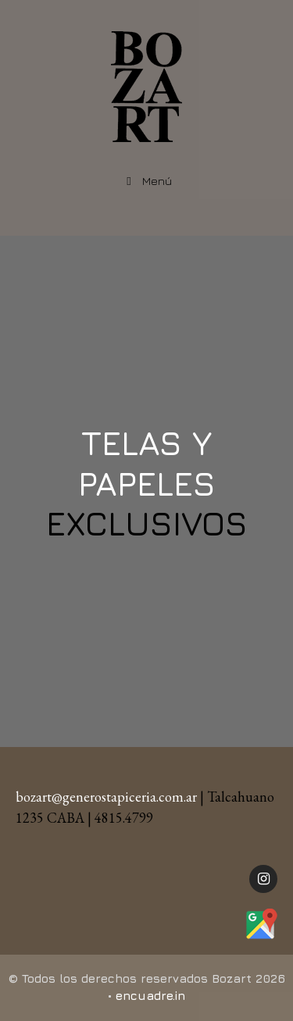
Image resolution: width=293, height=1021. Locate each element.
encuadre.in (150, 995)
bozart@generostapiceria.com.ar (106, 797)
